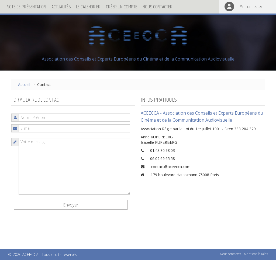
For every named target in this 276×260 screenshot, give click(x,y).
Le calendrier (88, 7)
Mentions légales (256, 254)
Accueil (24, 84)
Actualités (61, 7)
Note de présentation (26, 7)
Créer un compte (121, 7)
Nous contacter (157, 7)
